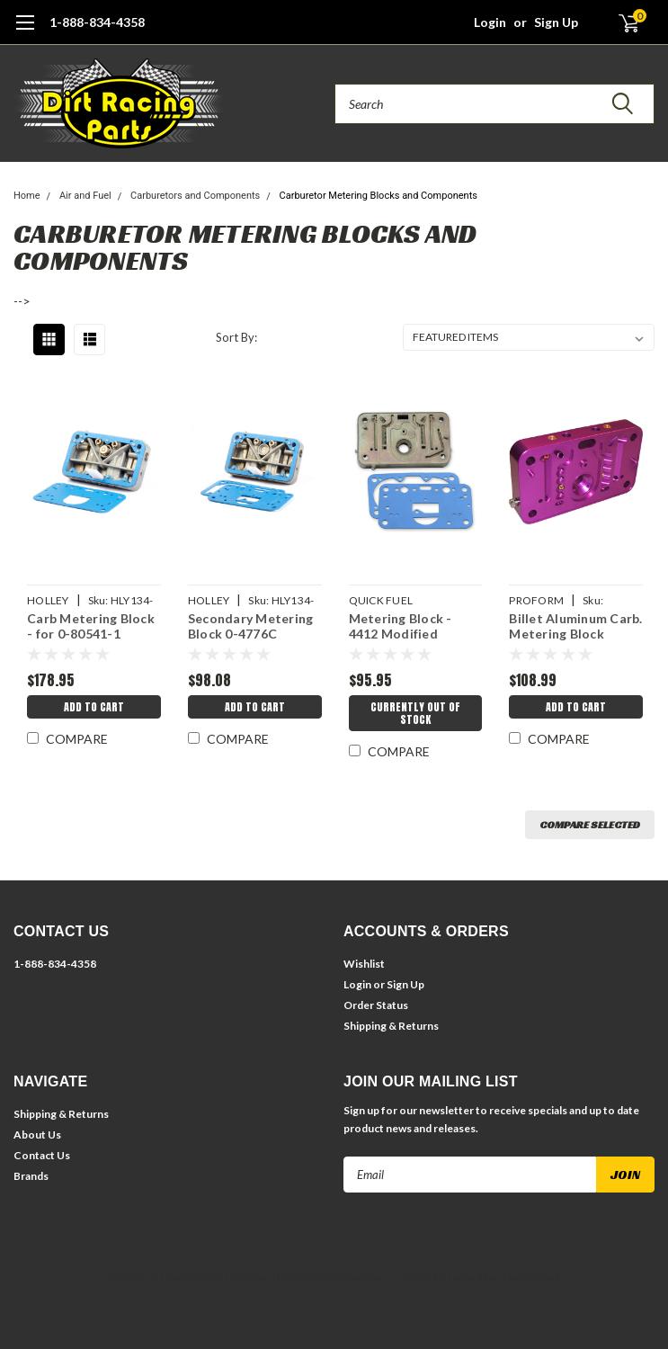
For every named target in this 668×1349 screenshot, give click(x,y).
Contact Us (41, 1155)
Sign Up (556, 22)
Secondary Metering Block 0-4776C (251, 626)
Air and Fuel (85, 195)
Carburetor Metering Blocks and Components (378, 195)
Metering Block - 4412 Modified (400, 626)
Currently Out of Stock (415, 713)
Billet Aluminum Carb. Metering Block (575, 626)
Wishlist (364, 963)
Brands (31, 1176)
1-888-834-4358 (97, 22)
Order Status (375, 1005)
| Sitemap (248, 1277)
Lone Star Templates (503, 1277)
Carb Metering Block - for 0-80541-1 (91, 626)
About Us (37, 1134)
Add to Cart (94, 707)
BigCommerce (360, 1277)
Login (490, 22)
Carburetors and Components (195, 195)
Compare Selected (589, 824)
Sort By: (236, 337)
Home (26, 195)
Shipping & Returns (391, 1025)
